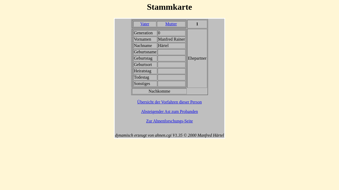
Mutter (171, 24)
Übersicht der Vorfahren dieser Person (169, 102)
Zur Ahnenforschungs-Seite (169, 121)
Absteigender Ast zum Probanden (169, 111)
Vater (144, 24)
